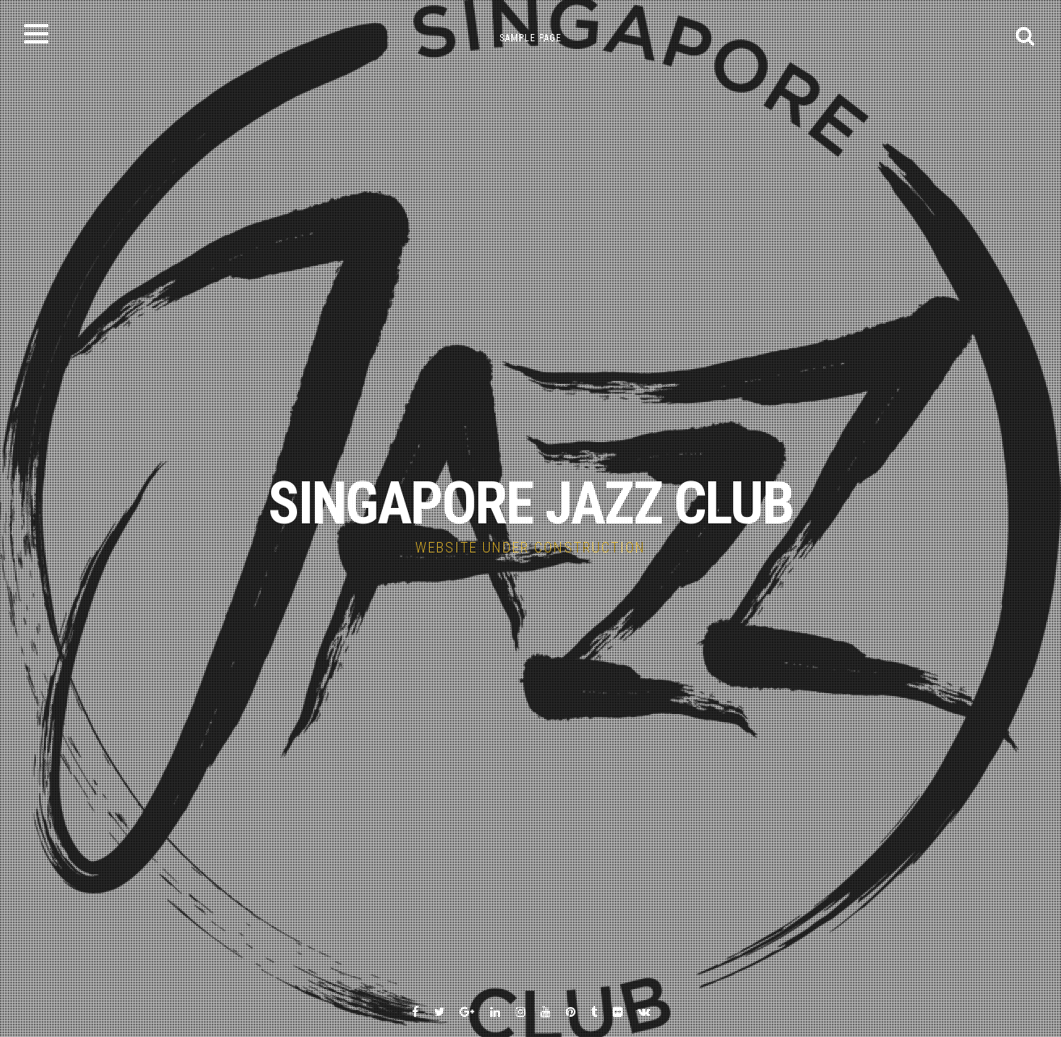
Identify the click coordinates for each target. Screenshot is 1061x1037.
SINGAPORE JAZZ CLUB (530, 503)
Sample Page (530, 38)
